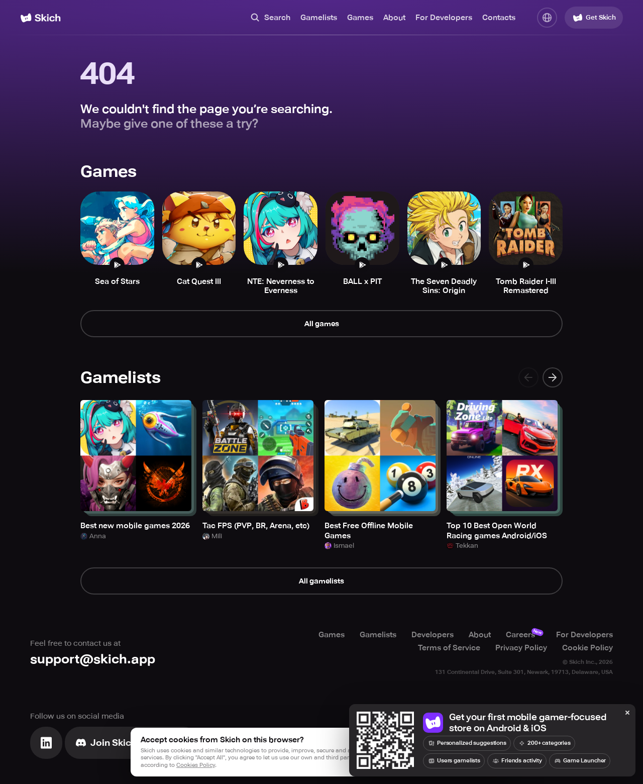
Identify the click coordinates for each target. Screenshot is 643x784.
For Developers (443, 17)
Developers (432, 634)
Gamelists (318, 17)
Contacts (498, 17)
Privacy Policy (521, 647)
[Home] (40, 18)
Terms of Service (449, 647)
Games (360, 17)
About (394, 17)
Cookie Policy (587, 647)
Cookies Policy (195, 765)
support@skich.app (92, 659)
